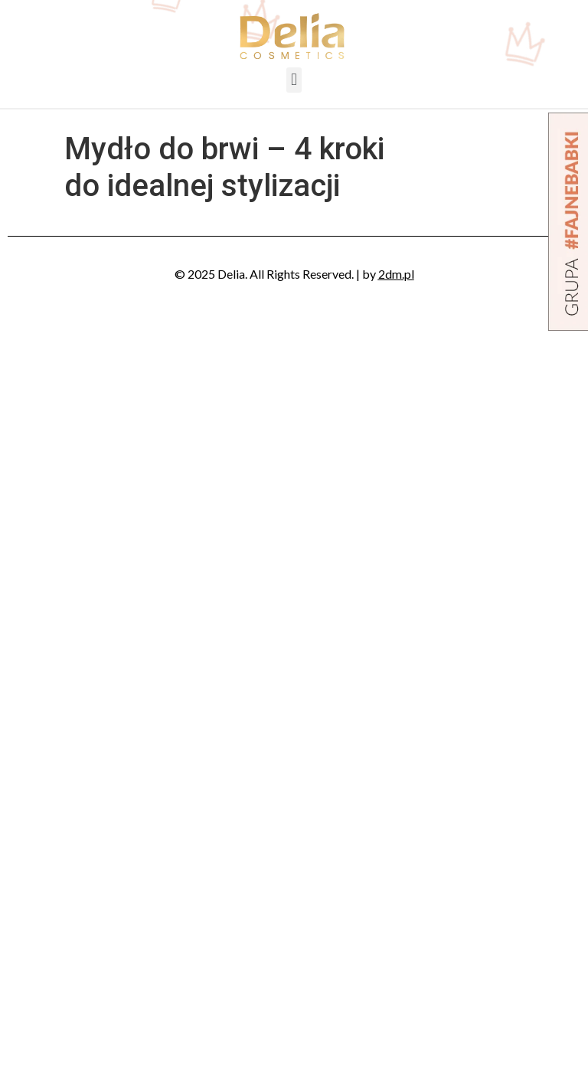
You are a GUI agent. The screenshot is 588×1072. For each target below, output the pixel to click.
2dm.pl (396, 273)
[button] (293, 80)
